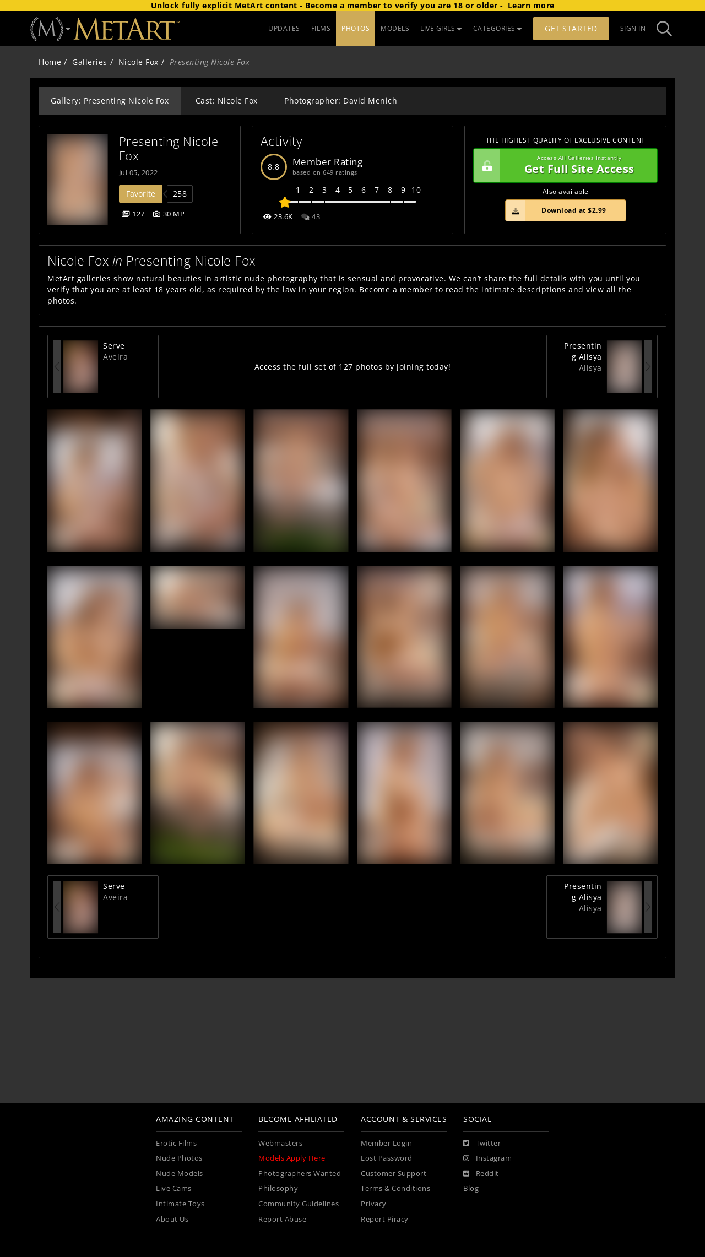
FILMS (321, 28)
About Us (172, 1219)
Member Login (386, 1143)
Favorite (140, 193)
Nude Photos (179, 1158)
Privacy (374, 1204)
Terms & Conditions (395, 1188)
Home (50, 62)
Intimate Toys (180, 1204)
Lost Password (387, 1158)
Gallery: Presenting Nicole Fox (110, 100)
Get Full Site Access (563, 166)
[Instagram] (487, 1158)
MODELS (395, 28)
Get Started (571, 28)
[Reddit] (481, 1174)
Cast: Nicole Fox (227, 100)
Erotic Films (176, 1143)
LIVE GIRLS (441, 28)
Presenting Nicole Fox (170, 148)
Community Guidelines (298, 1204)
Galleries (89, 62)
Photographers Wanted (299, 1173)
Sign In (633, 28)
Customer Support (393, 1173)
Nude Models (179, 1173)
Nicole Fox (138, 62)
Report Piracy (385, 1219)
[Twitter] (482, 1143)
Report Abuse (282, 1219)
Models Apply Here (292, 1158)
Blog (471, 1188)
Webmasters (280, 1143)
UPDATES (284, 28)
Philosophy (278, 1188)
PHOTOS (355, 28)
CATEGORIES (498, 28)
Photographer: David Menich (340, 100)
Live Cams (174, 1188)
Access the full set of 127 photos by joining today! (352, 366)
